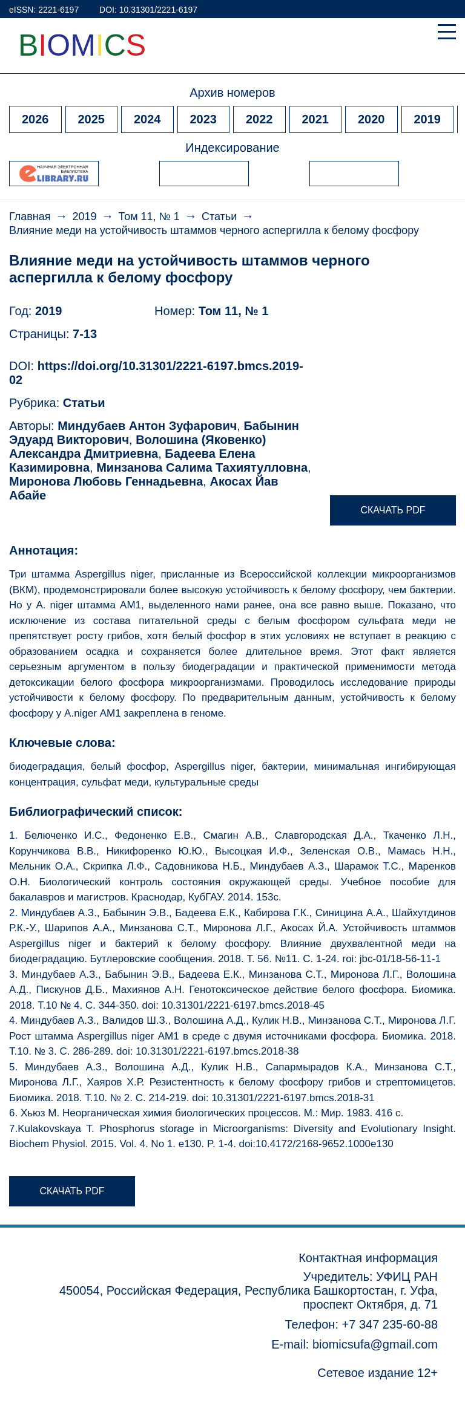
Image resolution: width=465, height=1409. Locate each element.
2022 (259, 119)
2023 (203, 119)
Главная (30, 216)
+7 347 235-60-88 (390, 1324)
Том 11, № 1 (149, 216)
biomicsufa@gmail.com (375, 1344)
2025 (91, 119)
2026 (35, 119)
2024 (147, 119)
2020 (371, 119)
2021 (315, 119)
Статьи (219, 216)
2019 (427, 119)
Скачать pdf (392, 510)
